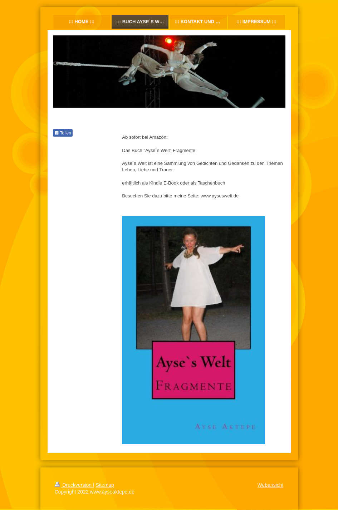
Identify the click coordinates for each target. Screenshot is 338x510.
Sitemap (105, 485)
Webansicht (271, 485)
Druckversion (74, 485)
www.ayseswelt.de (220, 195)
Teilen (62, 133)
